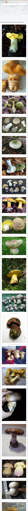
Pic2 (3, 2)
